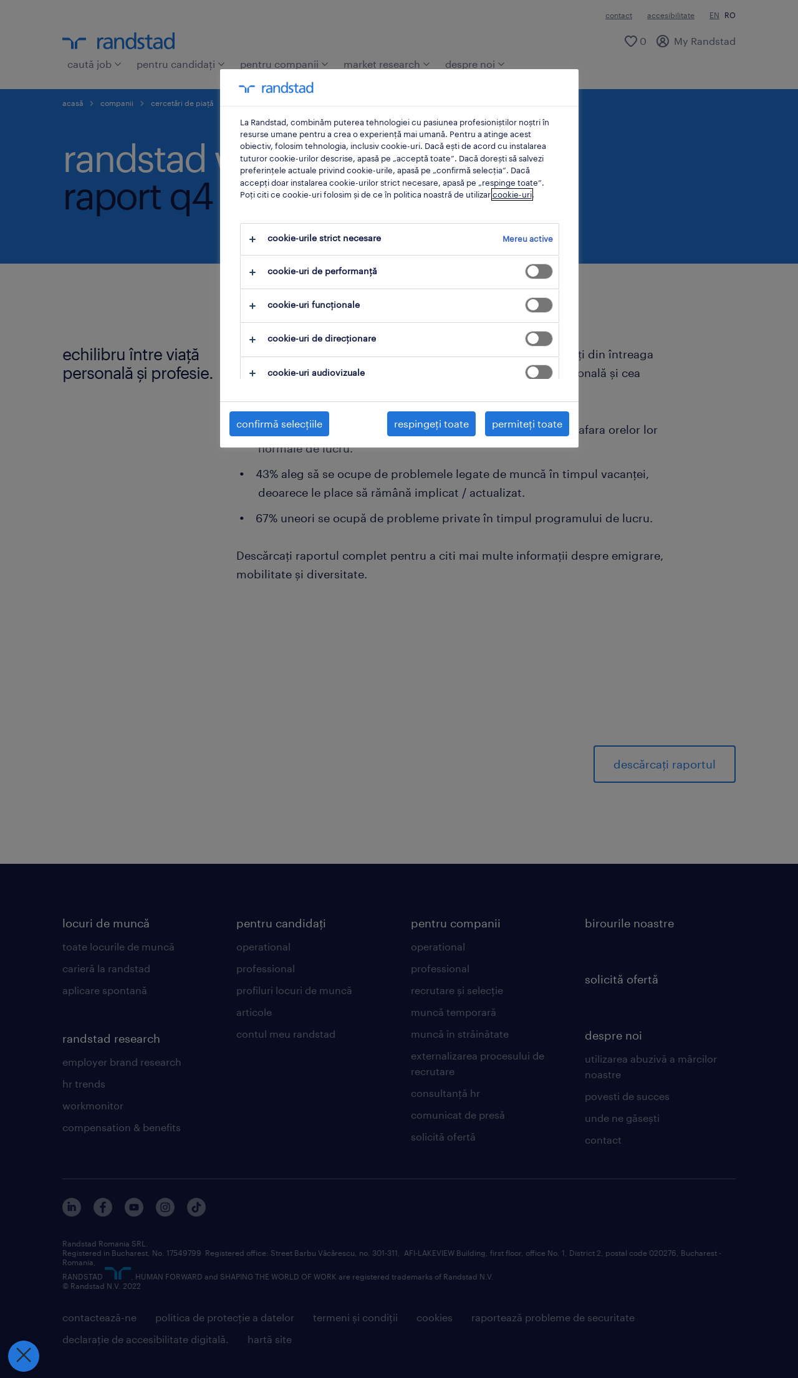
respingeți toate (431, 423)
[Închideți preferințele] (22, 1356)
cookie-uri (512, 194)
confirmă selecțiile (279, 423)
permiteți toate (527, 423)
